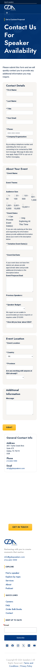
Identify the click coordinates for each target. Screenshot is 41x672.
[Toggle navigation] (7, 13)
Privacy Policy (26, 666)
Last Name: (12, 101)
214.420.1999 (12, 461)
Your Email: (11, 118)
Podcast (9, 588)
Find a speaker (12, 572)
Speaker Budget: (14, 305)
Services (10, 580)
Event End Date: (13, 255)
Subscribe (20, 638)
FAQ (8, 605)
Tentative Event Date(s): (17, 244)
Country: (10, 352)
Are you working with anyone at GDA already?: (19, 372)
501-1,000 (33, 197)
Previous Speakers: (14, 295)
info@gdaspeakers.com (16, 468)
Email (6, 625)
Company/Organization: (17, 137)
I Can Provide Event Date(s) (9, 221)
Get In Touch (20, 527)
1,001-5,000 (9, 206)
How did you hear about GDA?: (19, 322)
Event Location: (13, 343)
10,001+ (26, 206)
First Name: (12, 90)
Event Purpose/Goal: (14, 276)
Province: (11, 364)
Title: (9, 109)
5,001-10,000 (17, 206)
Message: (10, 398)
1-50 (8, 197)
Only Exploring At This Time (24, 221)
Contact (9, 613)
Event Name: (12, 173)
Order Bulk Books (14, 609)
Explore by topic (13, 576)
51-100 (16, 197)
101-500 (25, 197)
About (8, 584)
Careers (9, 601)
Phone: (10, 129)
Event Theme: (12, 183)
